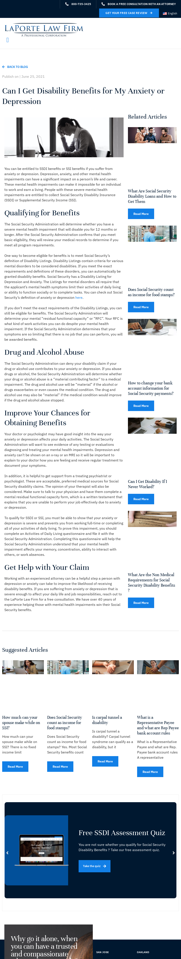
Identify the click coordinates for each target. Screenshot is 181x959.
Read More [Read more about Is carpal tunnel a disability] (105, 761)
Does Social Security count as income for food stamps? (151, 292)
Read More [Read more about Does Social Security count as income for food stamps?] (141, 307)
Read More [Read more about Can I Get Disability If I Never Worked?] (141, 499)
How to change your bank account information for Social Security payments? (151, 388)
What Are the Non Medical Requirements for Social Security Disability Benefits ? (151, 582)
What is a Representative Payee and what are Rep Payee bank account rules (158, 725)
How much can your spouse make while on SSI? (21, 722)
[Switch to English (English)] (170, 13)
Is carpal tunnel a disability (107, 720)
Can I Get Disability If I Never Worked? (147, 484)
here (79, 297)
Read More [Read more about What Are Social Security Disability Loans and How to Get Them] (141, 214)
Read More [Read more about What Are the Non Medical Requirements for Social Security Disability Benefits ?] (141, 603)
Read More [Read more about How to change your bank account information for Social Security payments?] (141, 406)
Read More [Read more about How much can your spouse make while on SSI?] (15, 767)
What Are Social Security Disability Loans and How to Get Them (152, 196)
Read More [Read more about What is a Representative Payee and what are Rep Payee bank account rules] (150, 772)
